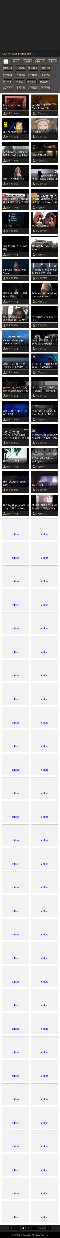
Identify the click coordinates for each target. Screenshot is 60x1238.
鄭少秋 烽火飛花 (40, 226)
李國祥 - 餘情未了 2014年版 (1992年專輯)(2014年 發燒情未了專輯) (44, 507)
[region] (30, 25)
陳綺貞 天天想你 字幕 (13, 178)
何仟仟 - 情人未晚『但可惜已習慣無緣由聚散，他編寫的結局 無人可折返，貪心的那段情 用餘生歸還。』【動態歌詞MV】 (15, 389)
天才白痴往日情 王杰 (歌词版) (44, 318)
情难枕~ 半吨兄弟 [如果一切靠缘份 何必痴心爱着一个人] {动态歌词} (45, 436)
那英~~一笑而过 (11, 461)
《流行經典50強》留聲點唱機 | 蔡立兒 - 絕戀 (44, 271)
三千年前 (7, 226)
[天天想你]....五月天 (42, 485)
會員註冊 (21, 88)
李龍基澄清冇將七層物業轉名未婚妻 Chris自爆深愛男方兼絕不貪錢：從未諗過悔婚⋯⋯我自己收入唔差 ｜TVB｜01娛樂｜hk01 (15, 201)
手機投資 (21, 75)
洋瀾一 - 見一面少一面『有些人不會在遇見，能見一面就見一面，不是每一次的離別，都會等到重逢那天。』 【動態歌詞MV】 (15, 366)
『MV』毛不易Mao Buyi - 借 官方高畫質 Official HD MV (45, 177)
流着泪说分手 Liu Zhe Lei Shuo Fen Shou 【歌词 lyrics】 (44, 413)
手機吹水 (8, 75)
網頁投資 (46, 68)
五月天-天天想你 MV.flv (15, 131)
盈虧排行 (53, 61)
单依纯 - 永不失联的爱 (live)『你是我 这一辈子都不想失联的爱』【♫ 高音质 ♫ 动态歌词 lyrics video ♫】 (16, 436)
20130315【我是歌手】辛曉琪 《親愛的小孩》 (44, 365)
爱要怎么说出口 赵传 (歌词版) (15, 248)
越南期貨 (40, 61)
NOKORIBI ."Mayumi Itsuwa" (42, 248)
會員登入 (8, 88)
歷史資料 (44, 82)
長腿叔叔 (36, 131)
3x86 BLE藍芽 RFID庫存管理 (18, 54)
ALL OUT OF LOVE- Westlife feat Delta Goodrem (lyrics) (42, 107)
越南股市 (28, 61)
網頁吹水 (33, 68)
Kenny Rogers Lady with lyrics (14, 106)
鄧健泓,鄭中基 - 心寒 (42, 155)
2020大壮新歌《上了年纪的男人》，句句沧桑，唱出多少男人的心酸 (44, 342)
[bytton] (6, 61)
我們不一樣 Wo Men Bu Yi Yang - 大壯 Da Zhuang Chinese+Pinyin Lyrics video (16, 507)
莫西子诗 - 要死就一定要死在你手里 (15, 295)
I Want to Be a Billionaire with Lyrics (44, 460)
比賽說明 (31, 82)
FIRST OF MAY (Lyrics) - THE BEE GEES (15, 342)
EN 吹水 (8, 82)
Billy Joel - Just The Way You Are (14, 271)
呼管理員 (46, 88)
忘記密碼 (33, 88)
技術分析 (8, 68)
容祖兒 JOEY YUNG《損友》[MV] (15, 412)
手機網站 (21, 68)
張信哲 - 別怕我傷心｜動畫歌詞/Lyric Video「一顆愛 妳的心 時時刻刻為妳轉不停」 (45, 201)
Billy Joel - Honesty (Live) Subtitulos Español (44, 295)
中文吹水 (33, 75)
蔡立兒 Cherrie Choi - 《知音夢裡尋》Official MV (16, 318)
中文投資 (46, 75)
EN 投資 (19, 82)
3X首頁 (16, 61)
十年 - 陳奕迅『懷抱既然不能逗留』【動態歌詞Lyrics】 (44, 389)
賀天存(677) (12, 113)
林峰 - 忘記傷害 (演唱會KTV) (14, 483)
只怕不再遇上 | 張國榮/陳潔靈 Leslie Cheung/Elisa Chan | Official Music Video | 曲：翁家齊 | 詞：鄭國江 (15, 154)
